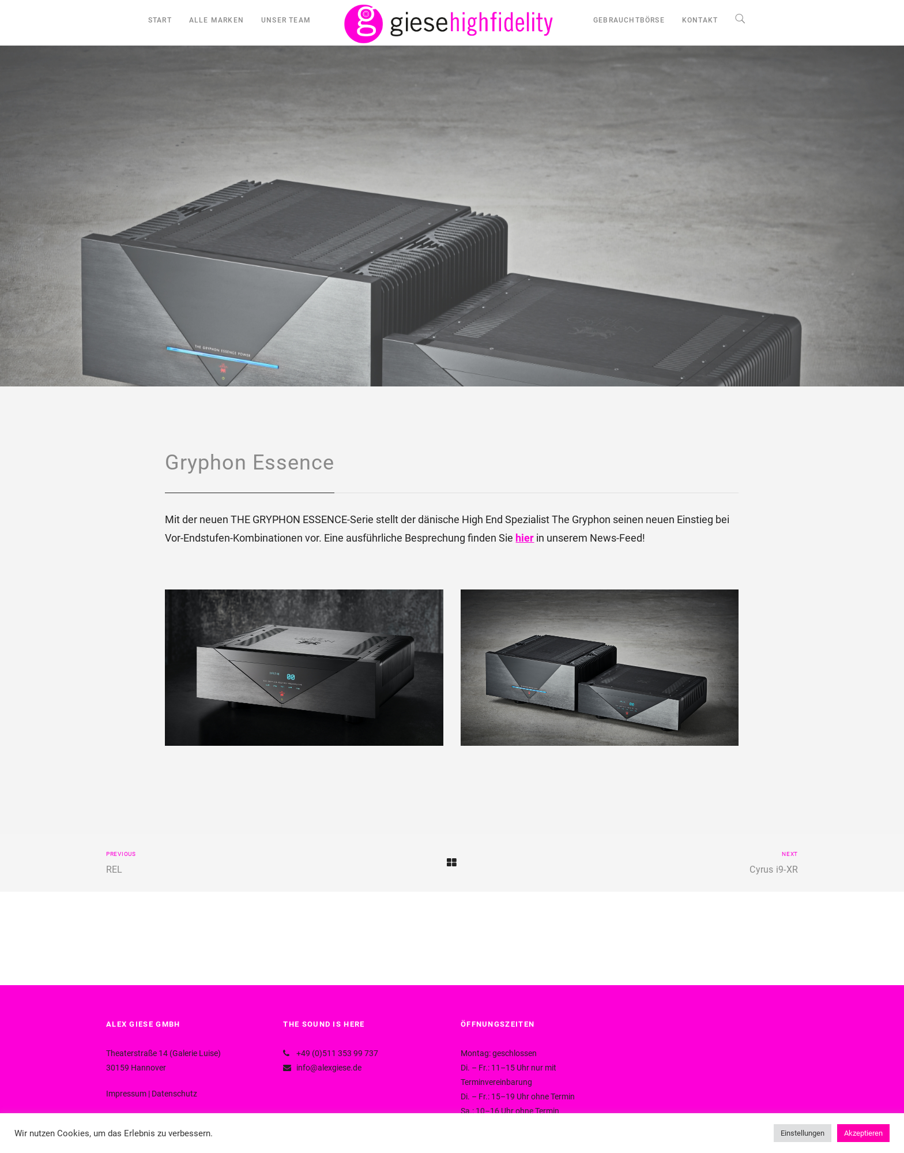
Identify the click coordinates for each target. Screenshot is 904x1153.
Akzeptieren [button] (863, 1133)
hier (524, 538)
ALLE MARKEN (216, 20)
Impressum (126, 1093)
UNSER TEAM (286, 20)
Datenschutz (174, 1093)
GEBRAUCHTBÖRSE (629, 20)
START (160, 20)
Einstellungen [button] (802, 1133)
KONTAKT (700, 20)
